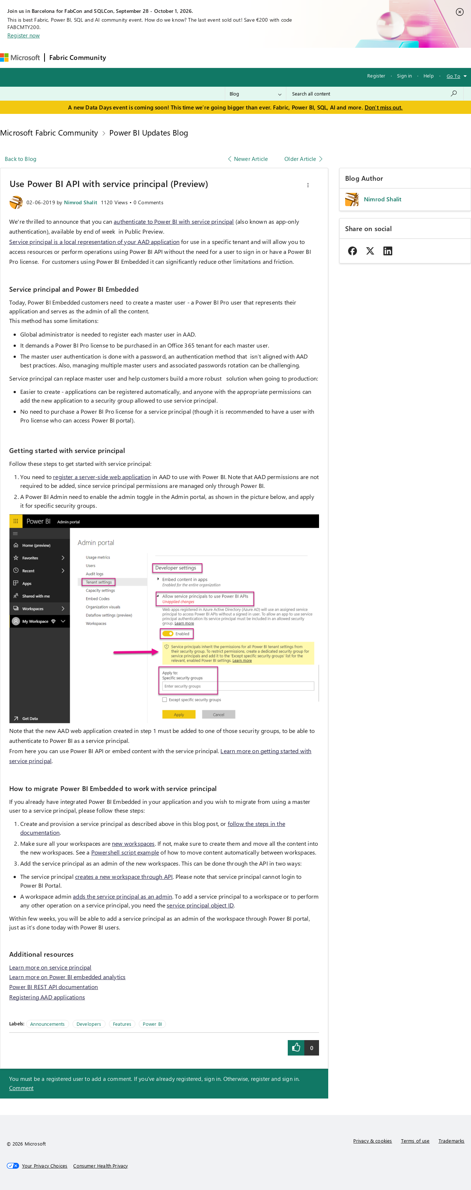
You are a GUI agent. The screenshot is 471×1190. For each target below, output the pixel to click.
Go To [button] (453, 76)
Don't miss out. (384, 107)
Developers (89, 1023)
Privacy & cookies (372, 1140)
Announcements (47, 1023)
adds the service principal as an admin (122, 896)
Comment (21, 1088)
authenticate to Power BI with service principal (174, 221)
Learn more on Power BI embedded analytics (67, 977)
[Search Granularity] (255, 94)
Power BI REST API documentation (53, 987)
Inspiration (155, 57)
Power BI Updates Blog (148, 132)
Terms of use (415, 1140)
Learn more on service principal (50, 967)
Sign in (404, 75)
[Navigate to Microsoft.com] (20, 57)
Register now (23, 35)
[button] (308, 185)
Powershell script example (125, 852)
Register (376, 75)
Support (310, 57)
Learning (279, 57)
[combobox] (375, 94)
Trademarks (452, 1140)
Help (429, 75)
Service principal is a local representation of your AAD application (94, 241)
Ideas (185, 57)
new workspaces (133, 843)
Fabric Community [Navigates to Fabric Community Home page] (77, 57)
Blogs (251, 57)
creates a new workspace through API (124, 876)
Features (122, 1023)
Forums (123, 57)
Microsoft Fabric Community (49, 132)
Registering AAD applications (47, 997)
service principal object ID (200, 905)
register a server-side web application (102, 477)
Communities (218, 57)
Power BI (152, 1023)
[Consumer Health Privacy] (100, 1165)
